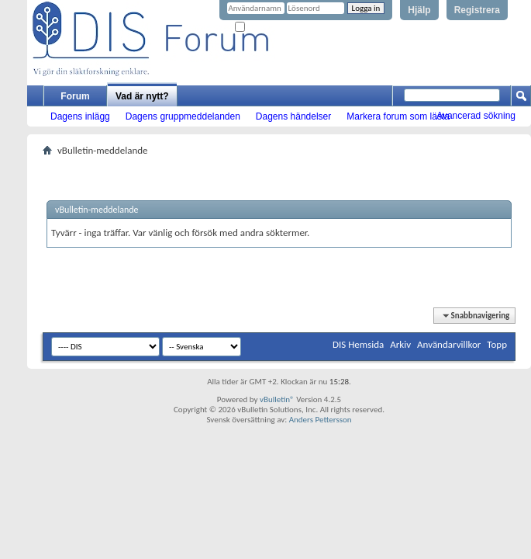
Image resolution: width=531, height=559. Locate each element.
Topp (497, 344)
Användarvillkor (449, 344)
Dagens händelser (293, 116)
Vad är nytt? (142, 96)
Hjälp (419, 10)
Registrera (477, 10)
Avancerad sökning (475, 115)
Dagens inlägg (80, 116)
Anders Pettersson (320, 420)
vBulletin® (277, 399)
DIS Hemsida (358, 344)
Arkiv (400, 344)
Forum (74, 96)
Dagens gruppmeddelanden (183, 116)
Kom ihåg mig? (266, 27)
